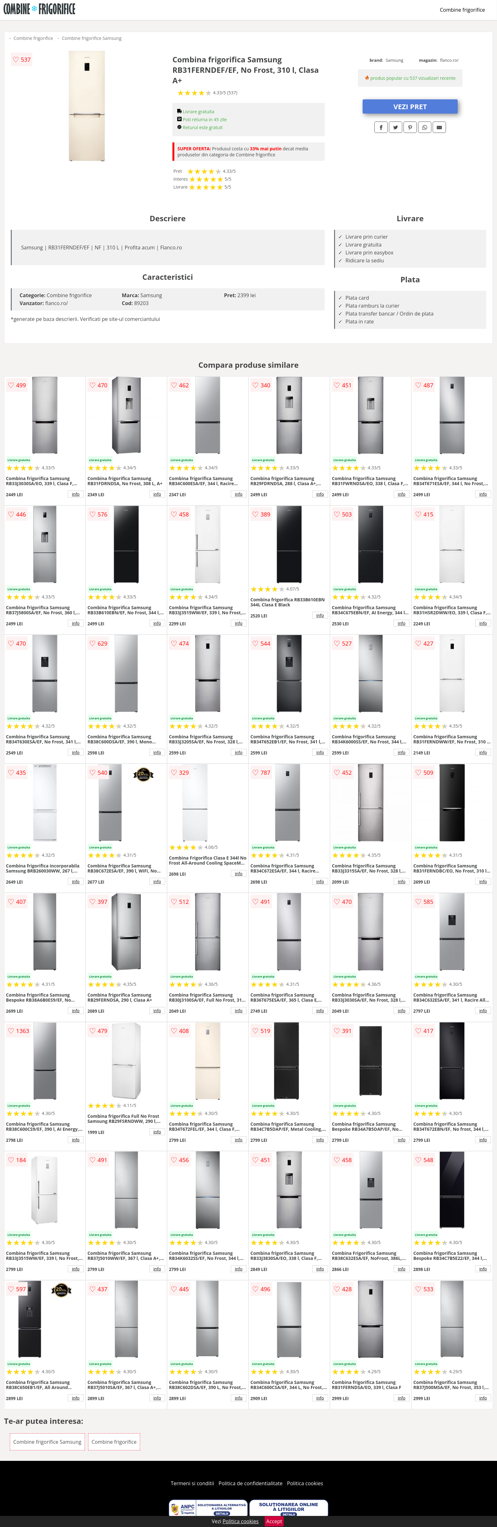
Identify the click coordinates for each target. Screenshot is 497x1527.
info (76, 494)
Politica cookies (305, 1483)
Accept (274, 1521)
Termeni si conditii (192, 1483)
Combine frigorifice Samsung (91, 38)
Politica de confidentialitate (251, 1483)
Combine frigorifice (462, 9)
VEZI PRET (410, 106)
